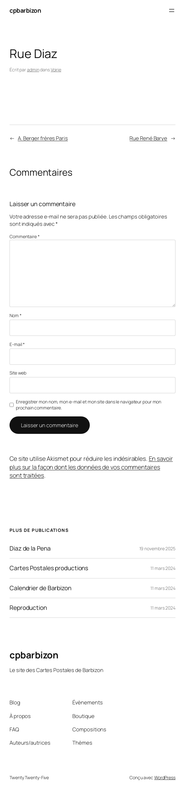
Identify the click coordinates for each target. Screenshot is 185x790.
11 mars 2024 (162, 568)
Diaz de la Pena (30, 548)
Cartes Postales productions (49, 568)
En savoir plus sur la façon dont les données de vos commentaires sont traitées (91, 467)
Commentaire (25, 236)
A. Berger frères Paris (43, 138)
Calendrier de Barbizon (40, 588)
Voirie (56, 70)
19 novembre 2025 (157, 548)
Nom (16, 315)
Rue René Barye (148, 138)
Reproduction (28, 607)
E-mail (17, 344)
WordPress (164, 777)
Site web (18, 373)
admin (33, 70)
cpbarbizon (25, 10)
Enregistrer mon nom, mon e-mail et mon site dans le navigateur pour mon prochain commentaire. (88, 405)
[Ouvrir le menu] (171, 10)
